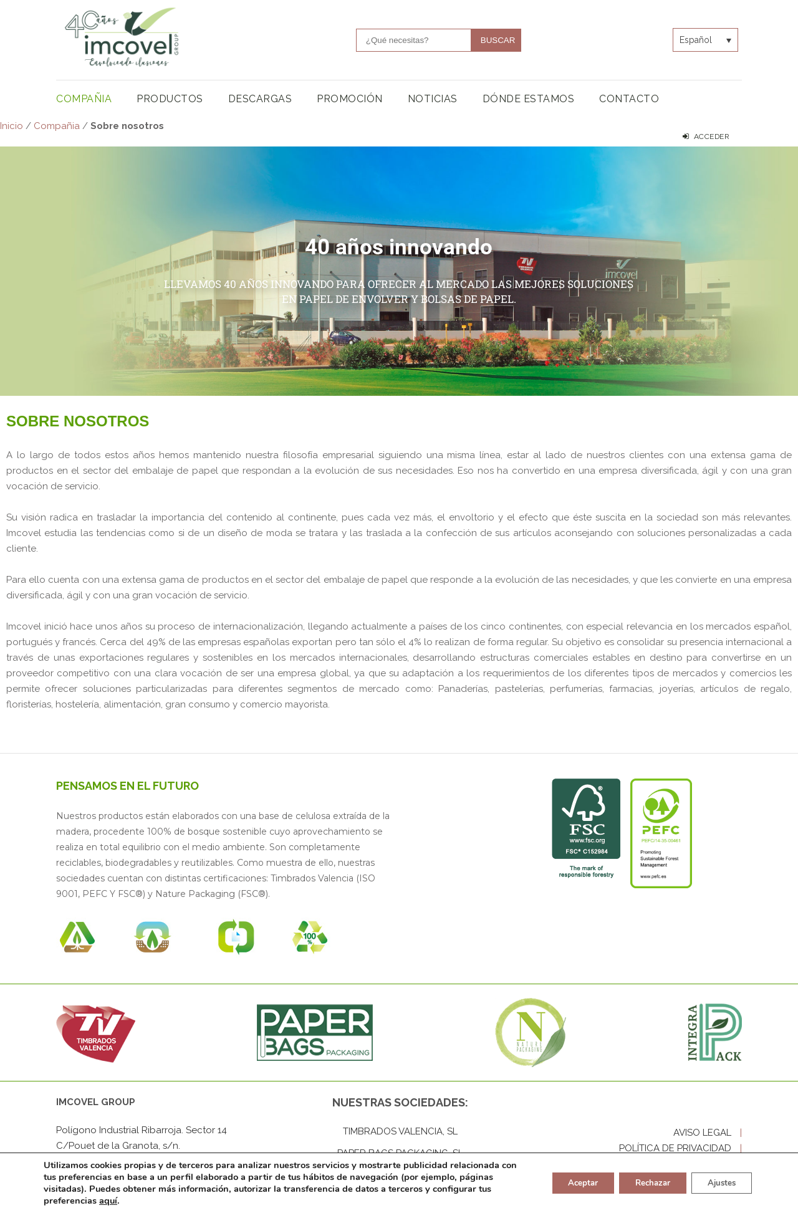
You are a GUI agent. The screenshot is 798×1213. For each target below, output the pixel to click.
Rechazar (642, 1183)
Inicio (11, 126)
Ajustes (718, 1183)
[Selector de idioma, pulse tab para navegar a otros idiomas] (705, 39)
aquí (169, 1200)
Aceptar (565, 1183)
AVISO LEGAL (707, 1132)
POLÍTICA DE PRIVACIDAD (680, 1148)
